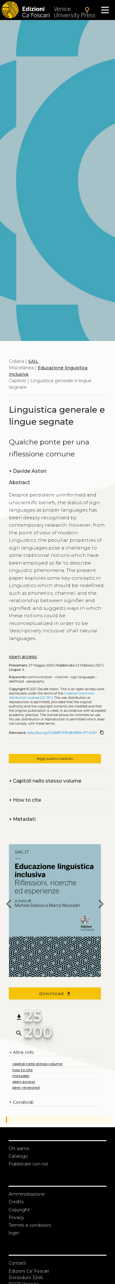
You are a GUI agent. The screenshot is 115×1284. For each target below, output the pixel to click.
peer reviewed (26, 1087)
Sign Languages (83, 677)
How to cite (25, 800)
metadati (20, 1075)
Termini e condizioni (30, 1225)
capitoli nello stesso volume (37, 1063)
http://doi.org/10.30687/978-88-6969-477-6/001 (62, 733)
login (14, 1233)
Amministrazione (27, 1194)
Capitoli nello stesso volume (45, 781)
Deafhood (16, 681)
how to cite (22, 1069)
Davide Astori (27, 471)
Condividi (21, 1102)
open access (23, 656)
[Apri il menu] (105, 10)
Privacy (16, 1217)
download (55, 993)
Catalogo (18, 1156)
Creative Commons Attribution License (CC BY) (51, 695)
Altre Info (21, 1052)
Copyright (19, 1210)
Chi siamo (19, 1148)
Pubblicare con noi (28, 1164)
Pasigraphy (35, 681)
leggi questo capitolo (55, 758)
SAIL (33, 361)
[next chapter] (100, 904)
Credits (16, 1202)
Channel (61, 677)
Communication (39, 677)
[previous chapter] (8, 904)
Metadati (22, 819)
